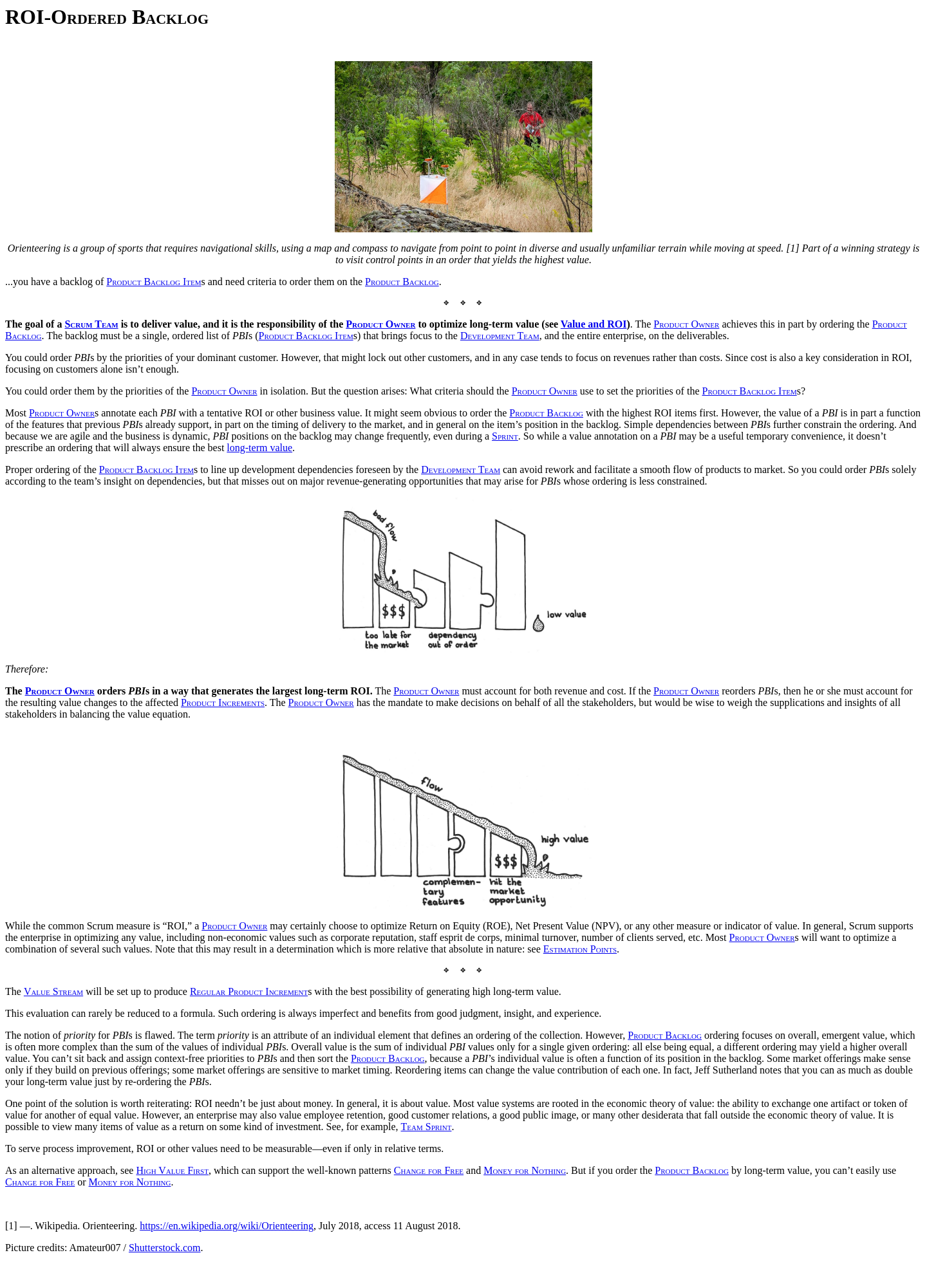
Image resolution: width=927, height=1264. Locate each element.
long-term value (259, 447)
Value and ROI (594, 324)
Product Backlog (402, 281)
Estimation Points (580, 948)
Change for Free (429, 1170)
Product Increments (223, 702)
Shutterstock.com (165, 1247)
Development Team (499, 335)
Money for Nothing (524, 1170)
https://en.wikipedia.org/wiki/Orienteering (227, 1225)
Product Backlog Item (153, 281)
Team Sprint (426, 1126)
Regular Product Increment (249, 991)
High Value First (172, 1170)
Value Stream (53, 991)
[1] (11, 1225)
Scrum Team (91, 324)
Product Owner (380, 324)
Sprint (505, 436)
